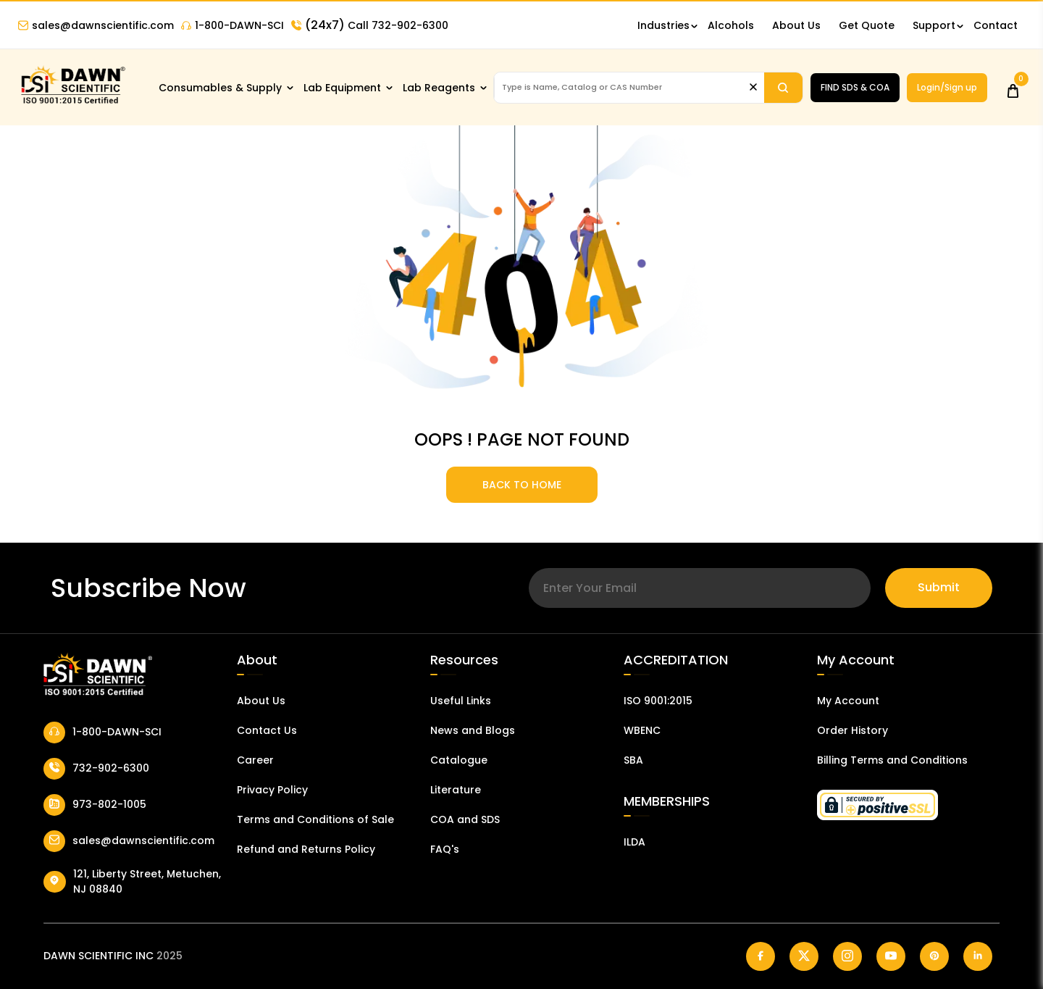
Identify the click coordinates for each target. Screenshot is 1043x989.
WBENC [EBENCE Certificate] (642, 730)
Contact (995, 25)
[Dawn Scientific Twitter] (803, 956)
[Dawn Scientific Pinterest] (934, 956)
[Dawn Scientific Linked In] (977, 956)
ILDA (634, 842)
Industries (663, 25)
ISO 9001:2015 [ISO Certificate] (658, 700)
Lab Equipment (342, 87)
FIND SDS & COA (855, 87)
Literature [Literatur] (455, 790)
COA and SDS (465, 819)
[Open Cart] (1013, 87)
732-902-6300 (96, 769)
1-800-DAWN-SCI (232, 25)
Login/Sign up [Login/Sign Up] (947, 87)
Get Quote (867, 25)
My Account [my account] (848, 700)
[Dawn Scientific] (72, 102)
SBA (633, 760)
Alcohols (731, 25)
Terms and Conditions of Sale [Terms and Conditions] (315, 819)
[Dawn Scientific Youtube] (890, 956)
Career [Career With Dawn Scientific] (255, 760)
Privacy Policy (272, 790)
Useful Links (460, 700)
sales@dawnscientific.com (96, 25)
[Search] (783, 87)
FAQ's (444, 849)
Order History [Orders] (852, 730)
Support (934, 25)
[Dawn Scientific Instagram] (847, 956)
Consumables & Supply (220, 87)
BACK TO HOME (521, 484)
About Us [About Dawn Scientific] (796, 25)
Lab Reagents (439, 87)
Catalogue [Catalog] (458, 760)
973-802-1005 (94, 805)
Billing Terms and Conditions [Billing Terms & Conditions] (892, 760)
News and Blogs (472, 730)
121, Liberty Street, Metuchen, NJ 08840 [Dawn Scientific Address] (132, 881)
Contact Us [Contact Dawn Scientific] (267, 730)
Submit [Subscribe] (939, 587)
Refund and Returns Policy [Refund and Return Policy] (306, 849)
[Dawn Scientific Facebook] (760, 956)
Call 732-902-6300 (369, 25)
